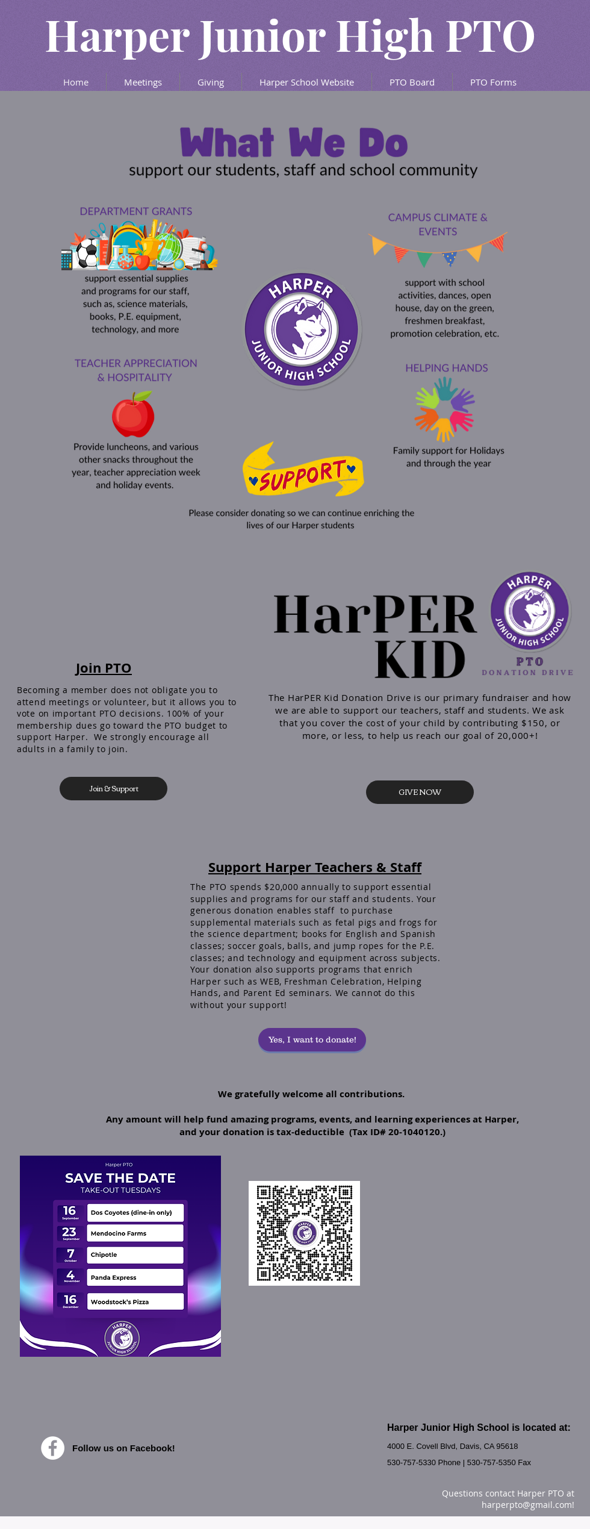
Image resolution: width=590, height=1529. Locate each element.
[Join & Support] (113, 788)
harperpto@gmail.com (527, 1504)
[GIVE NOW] (420, 792)
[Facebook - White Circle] (52, 1448)
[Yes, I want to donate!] (312, 1039)
